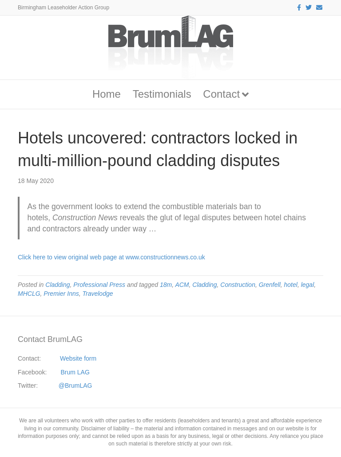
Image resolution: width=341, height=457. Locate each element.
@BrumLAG (75, 385)
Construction (237, 284)
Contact (221, 94)
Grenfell (270, 284)
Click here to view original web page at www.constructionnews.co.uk (111, 257)
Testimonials (162, 94)
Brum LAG (75, 372)
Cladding (57, 284)
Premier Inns (61, 293)
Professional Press (99, 284)
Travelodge (97, 293)
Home (106, 94)
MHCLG (29, 293)
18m (166, 284)
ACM (182, 284)
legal (307, 284)
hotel (290, 284)
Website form (78, 358)
